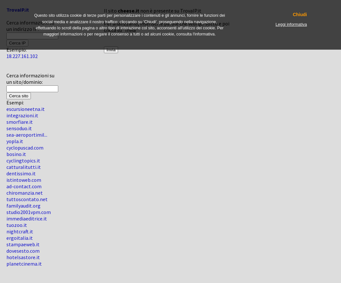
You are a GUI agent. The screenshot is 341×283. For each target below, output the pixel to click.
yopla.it (14, 141)
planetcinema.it (24, 263)
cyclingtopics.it (23, 160)
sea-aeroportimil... (26, 135)
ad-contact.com (23, 186)
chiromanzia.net (24, 193)
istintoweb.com (23, 180)
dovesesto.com (23, 251)
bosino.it (16, 154)
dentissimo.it (21, 173)
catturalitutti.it (23, 167)
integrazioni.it (22, 115)
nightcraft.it (19, 231)
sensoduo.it (19, 128)
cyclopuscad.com (24, 147)
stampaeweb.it (23, 244)
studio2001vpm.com (28, 212)
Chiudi (300, 14)
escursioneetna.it (25, 109)
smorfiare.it (19, 122)
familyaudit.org (23, 205)
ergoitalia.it (19, 238)
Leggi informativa (291, 24)
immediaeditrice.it (26, 218)
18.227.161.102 (22, 56)
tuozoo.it (16, 225)
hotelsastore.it (23, 257)
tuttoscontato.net (27, 199)
